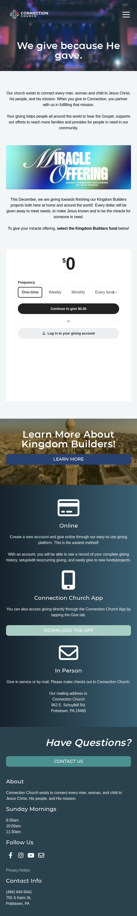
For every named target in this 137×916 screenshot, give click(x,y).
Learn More (68, 459)
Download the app (68, 630)
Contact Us (68, 761)
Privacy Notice (18, 870)
